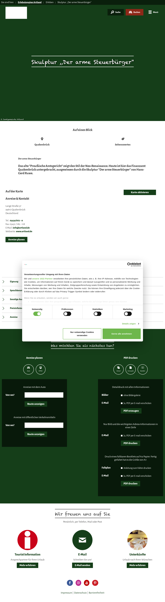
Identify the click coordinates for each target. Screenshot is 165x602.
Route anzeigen (35, 404)
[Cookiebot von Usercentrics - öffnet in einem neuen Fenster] (129, 265)
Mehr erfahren (27, 565)
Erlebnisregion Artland (29, 2)
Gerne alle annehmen (121, 334)
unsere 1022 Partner (42, 278)
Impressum (66, 593)
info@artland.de (21, 228)
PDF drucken (130, 443)
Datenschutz (80, 593)
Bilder (105, 395)
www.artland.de (24, 231)
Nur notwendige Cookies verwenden (82, 333)
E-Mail (105, 403)
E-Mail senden (82, 565)
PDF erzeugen (131, 410)
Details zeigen (129, 324)
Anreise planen (16, 239)
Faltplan (106, 467)
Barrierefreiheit (96, 593)
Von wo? (10, 395)
